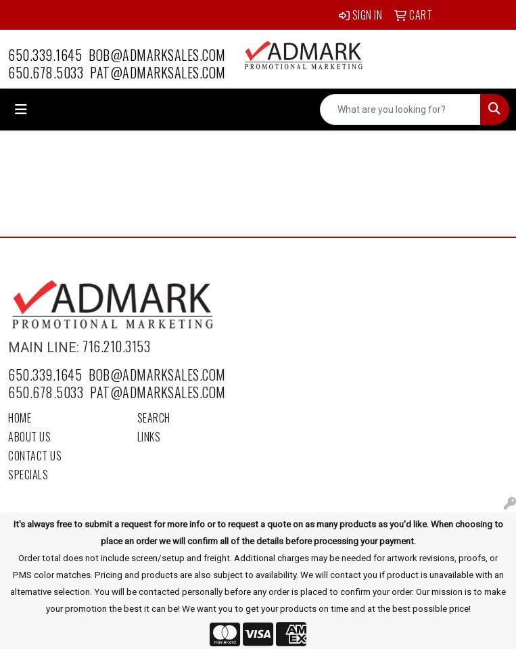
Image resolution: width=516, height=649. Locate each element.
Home (19, 418)
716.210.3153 (116, 346)
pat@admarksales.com (158, 72)
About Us (29, 437)
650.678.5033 (45, 72)
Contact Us (35, 456)
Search (153, 418)
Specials (28, 474)
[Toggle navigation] (21, 109)
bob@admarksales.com (157, 55)
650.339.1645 (45, 55)
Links (149, 437)
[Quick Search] (400, 109)
